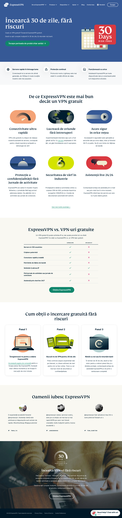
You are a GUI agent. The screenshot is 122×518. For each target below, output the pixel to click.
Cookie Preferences (60, 513)
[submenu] (45, 4)
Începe (112, 5)
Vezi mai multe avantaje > (61, 207)
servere (60, 140)
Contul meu (90, 4)
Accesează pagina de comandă (19, 363)
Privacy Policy (38, 513)
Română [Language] (102, 5)
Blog (82, 4)
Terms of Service (48, 513)
